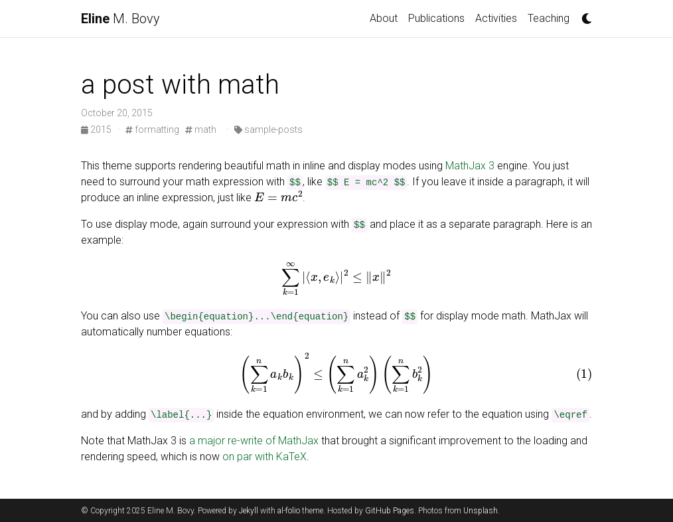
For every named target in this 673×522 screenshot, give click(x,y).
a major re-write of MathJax (254, 440)
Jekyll (248, 510)
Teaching (548, 18)
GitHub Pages (389, 510)
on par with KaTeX (264, 456)
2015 (97, 129)
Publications (436, 18)
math (200, 129)
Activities (496, 18)
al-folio (288, 510)
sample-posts (268, 129)
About (384, 18)
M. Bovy (120, 19)
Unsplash (480, 510)
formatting (152, 129)
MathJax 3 (469, 165)
